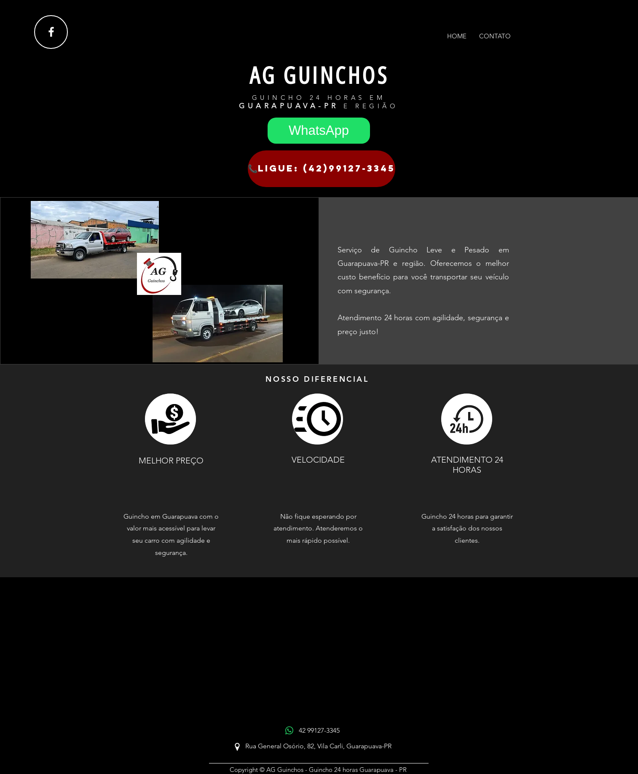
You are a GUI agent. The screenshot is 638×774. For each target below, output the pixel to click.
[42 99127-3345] (319, 731)
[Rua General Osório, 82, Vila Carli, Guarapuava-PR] (318, 746)
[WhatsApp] (319, 131)
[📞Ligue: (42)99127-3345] (321, 168)
